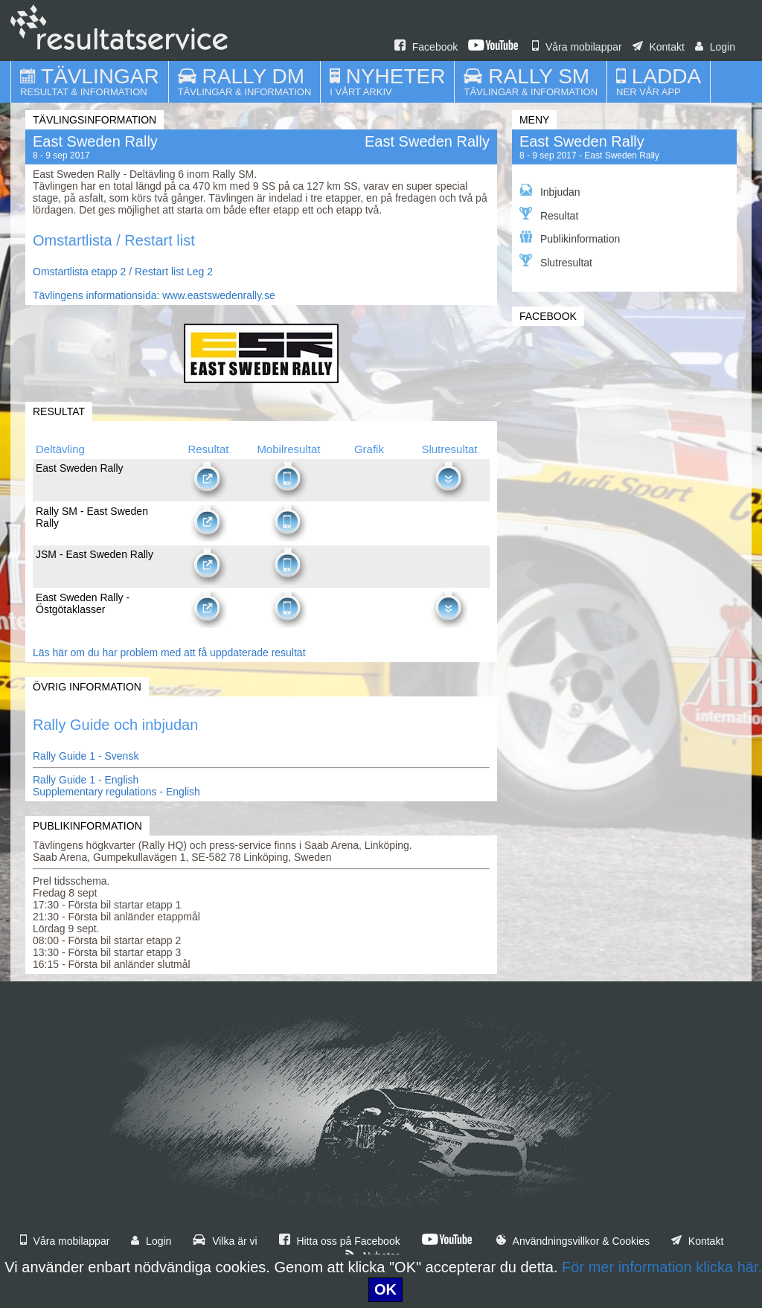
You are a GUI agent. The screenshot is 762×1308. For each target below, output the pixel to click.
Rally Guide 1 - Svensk (85, 756)
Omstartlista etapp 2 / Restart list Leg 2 (123, 272)
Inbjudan (549, 191)
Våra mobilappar (577, 47)
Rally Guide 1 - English (85, 780)
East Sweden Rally (581, 141)
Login (715, 47)
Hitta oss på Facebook (339, 1241)
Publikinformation (569, 238)
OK (385, 1289)
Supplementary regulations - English (116, 792)
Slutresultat (555, 261)
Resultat (548, 214)
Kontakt (659, 47)
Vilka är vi (225, 1241)
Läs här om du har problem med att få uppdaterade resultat (169, 652)
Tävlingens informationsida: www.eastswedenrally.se (154, 295)
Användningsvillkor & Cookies (573, 1241)
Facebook (426, 47)
